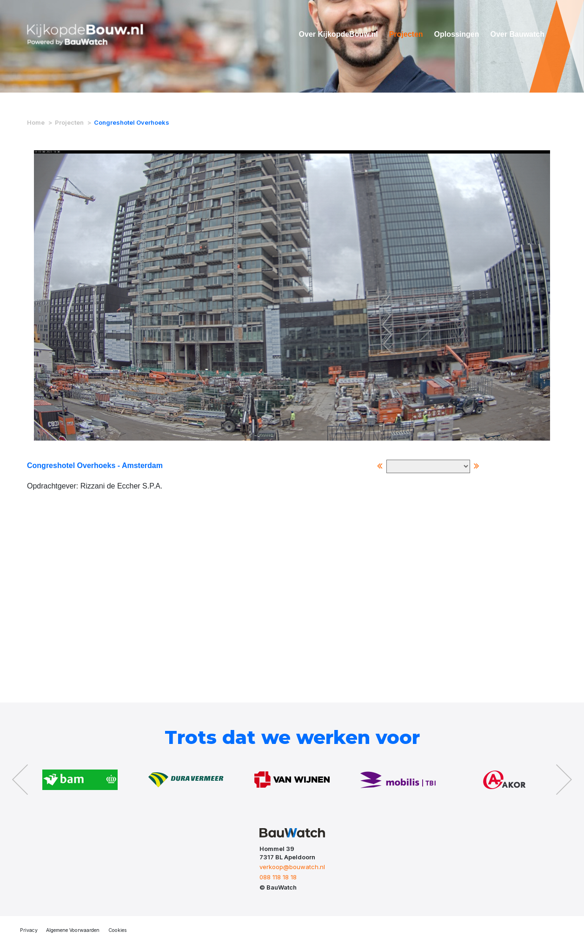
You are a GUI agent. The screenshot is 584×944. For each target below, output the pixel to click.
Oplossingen (456, 34)
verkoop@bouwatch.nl (292, 866)
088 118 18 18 (278, 877)
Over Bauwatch (517, 34)
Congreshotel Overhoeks (131, 122)
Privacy (29, 930)
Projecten (406, 34)
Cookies (117, 930)
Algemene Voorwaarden (73, 930)
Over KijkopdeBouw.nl (338, 34)
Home (36, 122)
